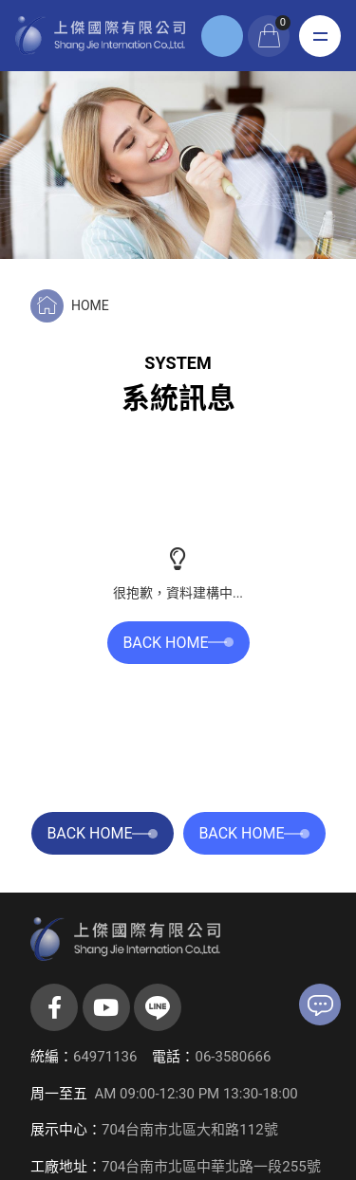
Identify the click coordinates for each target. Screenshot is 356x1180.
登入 (222, 36)
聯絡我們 (320, 1005)
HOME (90, 305)
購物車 (282, 22)
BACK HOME (177, 643)
